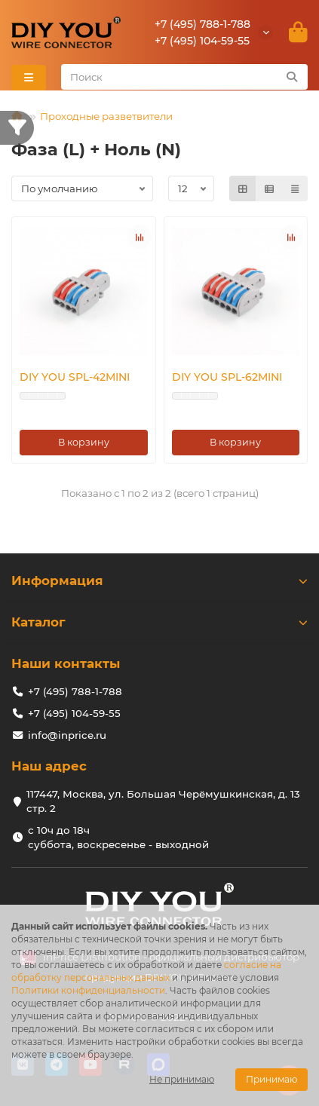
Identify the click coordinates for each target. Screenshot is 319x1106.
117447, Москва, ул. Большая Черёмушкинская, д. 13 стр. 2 (163, 801)
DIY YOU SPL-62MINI (227, 377)
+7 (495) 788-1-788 (202, 24)
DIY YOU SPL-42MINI (75, 377)
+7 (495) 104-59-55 (202, 40)
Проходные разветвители (106, 116)
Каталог (159, 622)
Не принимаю (181, 1079)
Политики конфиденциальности (88, 990)
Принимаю (271, 1079)
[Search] (184, 77)
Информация (159, 580)
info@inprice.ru (67, 735)
